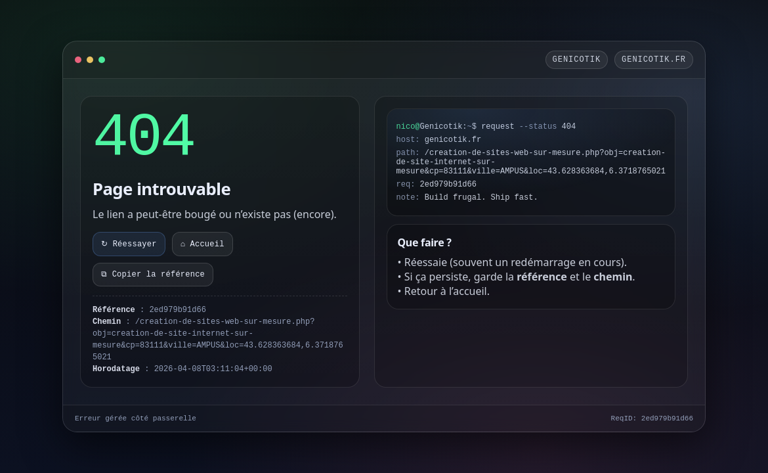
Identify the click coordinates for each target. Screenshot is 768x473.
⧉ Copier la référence (153, 274)
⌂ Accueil (202, 244)
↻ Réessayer (129, 244)
